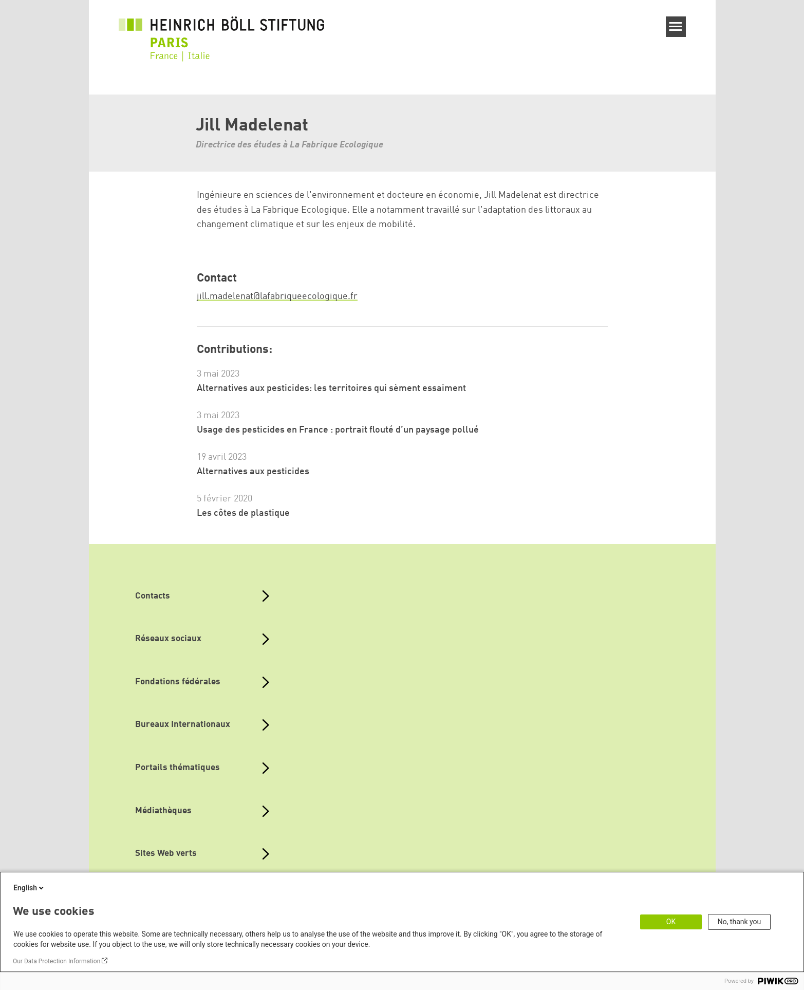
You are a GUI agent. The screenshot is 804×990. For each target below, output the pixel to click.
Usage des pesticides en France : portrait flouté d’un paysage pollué (338, 430)
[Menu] (676, 26)
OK (671, 922)
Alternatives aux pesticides (253, 471)
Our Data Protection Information (56, 961)
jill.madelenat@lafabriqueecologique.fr (277, 296)
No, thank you (739, 922)
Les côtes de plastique (243, 513)
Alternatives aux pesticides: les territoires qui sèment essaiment (331, 388)
